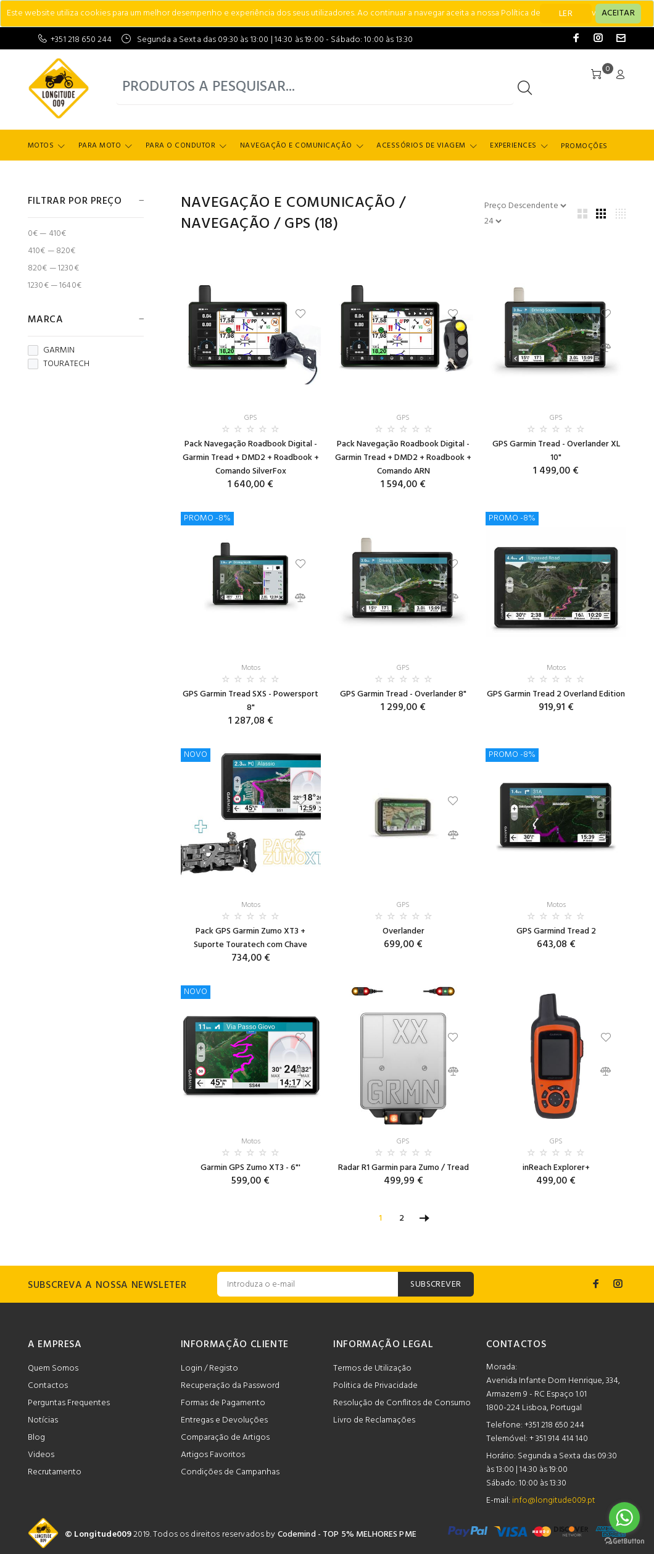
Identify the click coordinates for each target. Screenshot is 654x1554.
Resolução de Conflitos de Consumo (402, 1403)
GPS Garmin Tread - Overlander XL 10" (556, 451)
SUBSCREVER (435, 1284)
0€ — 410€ (47, 234)
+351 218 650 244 (81, 40)
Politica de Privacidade (375, 1386)
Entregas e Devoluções (224, 1420)
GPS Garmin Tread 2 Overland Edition (556, 694)
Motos (41, 146)
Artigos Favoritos (213, 1455)
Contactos (48, 1386)
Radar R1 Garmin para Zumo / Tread (403, 1168)
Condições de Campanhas (230, 1472)
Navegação (225, 224)
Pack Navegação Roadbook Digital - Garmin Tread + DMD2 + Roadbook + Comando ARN (403, 457)
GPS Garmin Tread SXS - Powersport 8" (250, 701)
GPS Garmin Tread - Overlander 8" (403, 694)
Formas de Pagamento (223, 1403)
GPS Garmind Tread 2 (556, 931)
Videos (41, 1455)
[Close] (618, 13)
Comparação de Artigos (225, 1438)
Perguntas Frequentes (69, 1403)
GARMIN (51, 350)
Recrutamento (54, 1472)
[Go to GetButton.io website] (624, 1541)
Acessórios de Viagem (421, 146)
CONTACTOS (516, 1345)
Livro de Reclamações (374, 1420)
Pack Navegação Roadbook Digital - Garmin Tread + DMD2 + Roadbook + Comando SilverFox (251, 457)
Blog (36, 1438)
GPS (297, 224)
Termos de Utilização (372, 1368)
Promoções (584, 146)
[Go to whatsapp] (624, 1517)
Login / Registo (209, 1368)
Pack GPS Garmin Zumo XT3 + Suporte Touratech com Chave (250, 938)
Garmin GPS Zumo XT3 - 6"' (250, 1168)
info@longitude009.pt (553, 1500)
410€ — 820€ (52, 251)
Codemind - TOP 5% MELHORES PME (347, 1534)
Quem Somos (53, 1368)
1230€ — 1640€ (54, 284)
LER (566, 14)
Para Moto (99, 146)
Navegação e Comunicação (296, 146)
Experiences (513, 146)
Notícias (43, 1420)
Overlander (403, 931)
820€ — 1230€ (53, 268)
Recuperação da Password (230, 1386)
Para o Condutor (180, 146)
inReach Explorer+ (556, 1168)
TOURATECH (58, 364)
